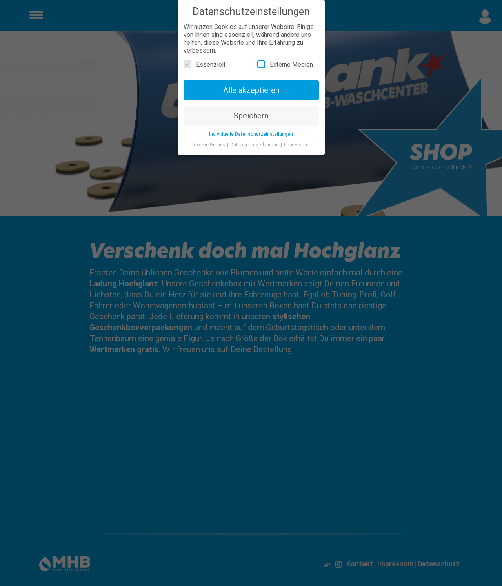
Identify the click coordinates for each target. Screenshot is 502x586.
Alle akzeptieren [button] (251, 90)
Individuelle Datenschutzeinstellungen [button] (251, 134)
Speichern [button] (251, 115)
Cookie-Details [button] (210, 144)
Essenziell (204, 64)
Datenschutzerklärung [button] (255, 144)
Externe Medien (285, 64)
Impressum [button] (296, 144)
